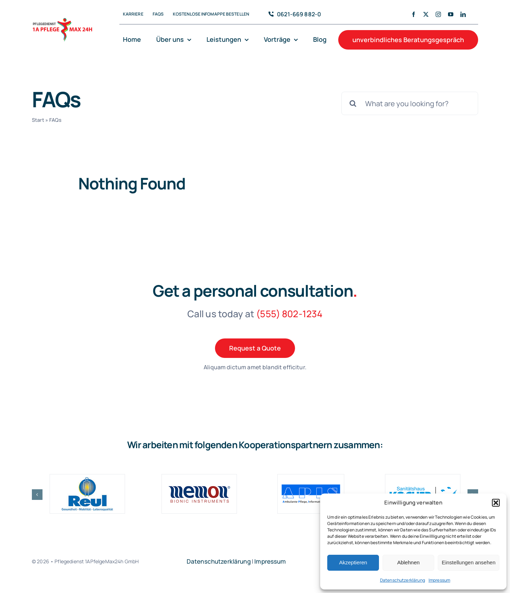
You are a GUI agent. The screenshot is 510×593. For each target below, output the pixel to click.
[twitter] (426, 14)
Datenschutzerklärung (402, 580)
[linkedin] (463, 14)
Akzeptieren (353, 562)
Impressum (439, 580)
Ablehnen (408, 562)
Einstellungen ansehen (468, 562)
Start (38, 119)
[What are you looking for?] (409, 103)
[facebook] (413, 14)
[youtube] (450, 14)
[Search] (353, 103)
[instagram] (438, 14)
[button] (495, 502)
